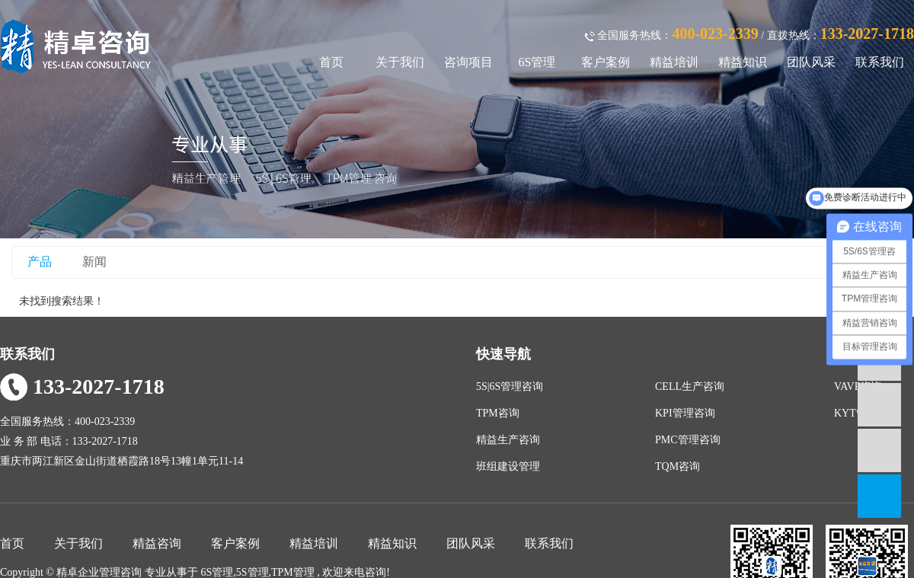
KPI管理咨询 (685, 413)
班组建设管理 (508, 466)
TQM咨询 (677, 466)
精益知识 (742, 62)
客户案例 (605, 62)
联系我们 (879, 62)
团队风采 (811, 62)
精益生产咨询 (508, 439)
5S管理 (252, 572)
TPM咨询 (497, 413)
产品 (39, 261)
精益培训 (674, 62)
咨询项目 (468, 62)
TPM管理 (293, 572)
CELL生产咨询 (689, 386)
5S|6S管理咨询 (509, 386)
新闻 (94, 261)
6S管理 (537, 62)
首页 (331, 62)
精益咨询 (157, 543)
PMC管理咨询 (688, 439)
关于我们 (400, 62)
